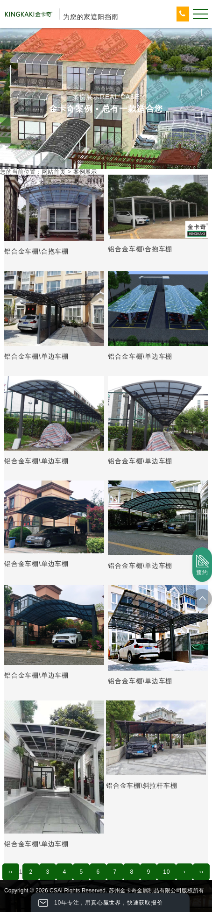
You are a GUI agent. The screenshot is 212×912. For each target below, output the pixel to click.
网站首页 (54, 172)
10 (166, 872)
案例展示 (85, 172)
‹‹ (10, 872)
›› (201, 872)
